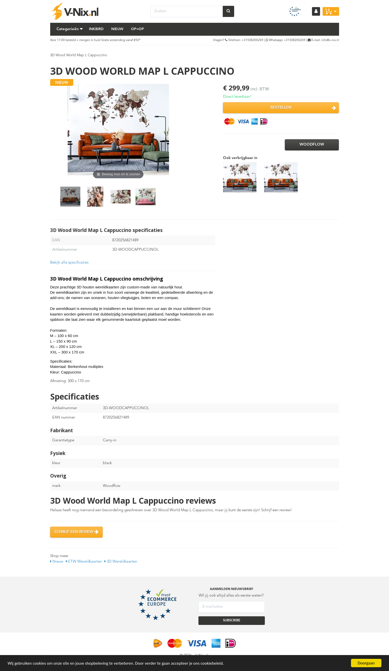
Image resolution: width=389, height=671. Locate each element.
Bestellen (303, 108)
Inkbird (96, 29)
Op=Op (137, 29)
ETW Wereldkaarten (84, 562)
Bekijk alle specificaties (69, 263)
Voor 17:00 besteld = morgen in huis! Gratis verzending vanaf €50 (94, 40)
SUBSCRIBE (231, 620)
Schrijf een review (76, 532)
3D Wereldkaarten (120, 562)
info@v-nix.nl (330, 40)
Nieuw (117, 29)
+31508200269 (252, 40)
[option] (70, 197)
